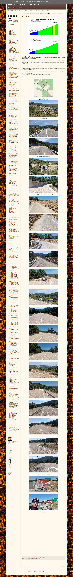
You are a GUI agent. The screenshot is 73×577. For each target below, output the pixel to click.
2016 (9, 461)
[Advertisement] (43, 563)
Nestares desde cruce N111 (12, 230)
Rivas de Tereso (11, 366)
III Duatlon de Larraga (11, 184)
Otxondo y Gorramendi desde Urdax (13, 236)
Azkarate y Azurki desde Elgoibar (13, 73)
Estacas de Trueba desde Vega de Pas (14, 165)
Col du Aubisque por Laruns (12, 115)
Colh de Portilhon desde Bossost (13, 117)
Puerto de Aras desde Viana (12, 266)
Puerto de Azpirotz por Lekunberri (13, 271)
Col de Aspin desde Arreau (12, 103)
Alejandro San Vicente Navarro (13, 441)
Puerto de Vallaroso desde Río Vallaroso (14, 346)
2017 (9, 460)
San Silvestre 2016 (11, 373)
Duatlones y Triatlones (41, 10)
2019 (9, 458)
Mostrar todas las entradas (56, 13)
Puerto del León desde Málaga (13, 354)
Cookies (9, 474)
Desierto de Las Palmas (12, 149)
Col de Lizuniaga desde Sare (12, 108)
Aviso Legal (9, 473)
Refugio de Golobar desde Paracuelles (14, 360)
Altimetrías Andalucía (11, 32)
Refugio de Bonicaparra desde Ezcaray (14, 358)
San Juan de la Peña (11, 369)
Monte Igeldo (10, 223)
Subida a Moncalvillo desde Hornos (13, 397)
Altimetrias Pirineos (11, 41)
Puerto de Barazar (11, 273)
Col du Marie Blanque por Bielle (13, 116)
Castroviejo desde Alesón (12, 95)
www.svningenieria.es (15, 20)
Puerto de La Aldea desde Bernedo (13, 298)
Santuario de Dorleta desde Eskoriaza (13, 386)
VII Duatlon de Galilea (11, 420)
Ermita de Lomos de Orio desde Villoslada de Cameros (13, 156)
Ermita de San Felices (11, 157)
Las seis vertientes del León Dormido (13, 203)
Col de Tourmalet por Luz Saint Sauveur (14, 113)
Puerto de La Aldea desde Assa (13, 297)
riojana (64, 57)
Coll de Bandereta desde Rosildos (13, 119)
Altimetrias (10, 30)
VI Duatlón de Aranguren (12, 415)
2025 (9, 451)
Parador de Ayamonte (11, 238)
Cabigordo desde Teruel (12, 81)
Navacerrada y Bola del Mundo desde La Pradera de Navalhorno (14, 229)
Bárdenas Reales (11, 75)
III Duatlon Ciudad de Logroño (12, 183)
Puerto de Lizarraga (11, 309)
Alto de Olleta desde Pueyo (12, 60)
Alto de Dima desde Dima (12, 47)
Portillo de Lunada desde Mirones (13, 254)
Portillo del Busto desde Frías (12, 256)
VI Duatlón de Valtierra (11, 417)
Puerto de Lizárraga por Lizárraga (13, 310)
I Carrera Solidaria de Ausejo (12, 181)
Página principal (10, 10)
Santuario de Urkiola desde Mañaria (13, 389)
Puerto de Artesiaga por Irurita (12, 270)
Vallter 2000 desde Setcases (12, 413)
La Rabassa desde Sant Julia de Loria (13, 192)
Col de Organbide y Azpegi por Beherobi (14, 109)
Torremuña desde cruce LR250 (13, 403)
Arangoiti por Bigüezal (11, 72)
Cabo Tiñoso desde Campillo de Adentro (14, 82)
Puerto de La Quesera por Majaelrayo (13, 305)
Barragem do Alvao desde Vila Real (13, 76)
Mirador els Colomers (11, 216)
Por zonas (21, 10)
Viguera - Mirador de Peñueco (12, 418)
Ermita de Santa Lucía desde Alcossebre (14, 159)
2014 (9, 463)
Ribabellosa (10, 365)
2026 (9, 447)
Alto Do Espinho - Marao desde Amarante (14, 68)
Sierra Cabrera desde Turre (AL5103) (13, 394)
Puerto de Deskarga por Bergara (13, 282)
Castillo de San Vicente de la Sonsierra (14, 90)
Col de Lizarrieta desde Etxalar (13, 107)
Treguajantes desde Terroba (12, 404)
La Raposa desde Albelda (12, 193)
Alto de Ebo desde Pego (12, 48)
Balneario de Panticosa (12, 74)
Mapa (36, 10)
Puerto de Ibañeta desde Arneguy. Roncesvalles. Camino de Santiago (13, 290)
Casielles (10, 86)
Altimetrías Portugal (11, 42)
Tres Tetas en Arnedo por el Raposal (13, 405)
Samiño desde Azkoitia (12, 368)
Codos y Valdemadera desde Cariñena (14, 101)
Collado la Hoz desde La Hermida (13, 141)
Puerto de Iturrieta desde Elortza (13, 291)
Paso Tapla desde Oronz (12, 240)
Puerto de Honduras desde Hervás (13, 288)
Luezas (10, 209)
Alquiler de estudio (11, 29)
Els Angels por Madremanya (12, 154)
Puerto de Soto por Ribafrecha (12, 342)
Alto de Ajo (10, 46)
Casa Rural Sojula (11, 85)
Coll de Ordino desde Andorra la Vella (13, 127)
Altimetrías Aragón (11, 33)
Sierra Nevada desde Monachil (13, 395)
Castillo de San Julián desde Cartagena (14, 88)
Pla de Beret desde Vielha (12, 251)
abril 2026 (11, 450)
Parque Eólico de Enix (11, 239)
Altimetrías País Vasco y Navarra (13, 40)
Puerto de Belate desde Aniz (12, 274)
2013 (9, 464)
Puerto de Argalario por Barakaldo (13, 267)
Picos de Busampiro (11, 246)
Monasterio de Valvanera (12, 222)
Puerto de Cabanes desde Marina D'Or (14, 278)
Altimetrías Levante (11, 39)
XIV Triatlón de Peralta (11, 426)
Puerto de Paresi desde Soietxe (13, 323)
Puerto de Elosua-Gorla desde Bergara (14, 284)
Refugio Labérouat (11, 361)
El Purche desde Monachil (12, 152)
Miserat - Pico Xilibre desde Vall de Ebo (14, 217)
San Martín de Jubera (11, 370)
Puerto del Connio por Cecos (12, 351)
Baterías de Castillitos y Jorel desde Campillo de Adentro (13, 77)
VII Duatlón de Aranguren (12, 419)
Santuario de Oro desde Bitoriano (13, 388)
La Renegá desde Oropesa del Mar (13, 194)
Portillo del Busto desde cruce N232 (13, 255)
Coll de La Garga (11, 126)
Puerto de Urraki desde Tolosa (12, 345)
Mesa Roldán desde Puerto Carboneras (14, 214)
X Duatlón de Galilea (11, 425)
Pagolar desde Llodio (11, 237)
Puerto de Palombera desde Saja (13, 322)
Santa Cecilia (10, 380)
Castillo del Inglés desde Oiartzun (13, 94)
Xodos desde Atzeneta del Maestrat (13, 429)
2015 (9, 462)
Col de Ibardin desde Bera (12, 105)
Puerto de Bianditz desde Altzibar (13, 276)
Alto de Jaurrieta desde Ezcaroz (13, 51)
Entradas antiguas (62, 566)
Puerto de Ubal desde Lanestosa (13, 343)
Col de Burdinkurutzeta (12, 104)
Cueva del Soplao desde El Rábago (13, 146)
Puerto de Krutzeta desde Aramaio (13, 294)
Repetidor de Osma (11, 364)
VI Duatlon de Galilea (11, 416)
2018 (9, 459)
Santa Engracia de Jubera (12, 381)
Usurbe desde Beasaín (12, 408)
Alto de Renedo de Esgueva (12, 61)
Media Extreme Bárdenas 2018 (13, 213)
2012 (9, 465)
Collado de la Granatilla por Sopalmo (13, 140)
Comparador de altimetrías (28, 10)
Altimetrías (16, 10)
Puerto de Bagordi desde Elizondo (13, 272)
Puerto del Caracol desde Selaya (13, 350)
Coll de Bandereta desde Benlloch (13, 118)
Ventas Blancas (11, 414)
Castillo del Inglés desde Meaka (13, 93)
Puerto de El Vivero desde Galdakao (13, 283)
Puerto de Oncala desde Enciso (13, 318)
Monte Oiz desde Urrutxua (12, 224)
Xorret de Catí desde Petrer (12, 430)
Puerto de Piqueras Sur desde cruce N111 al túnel (35, 16)
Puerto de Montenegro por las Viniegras (14, 315)
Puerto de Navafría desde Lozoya (13, 317)
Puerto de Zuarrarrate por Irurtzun (13, 348)
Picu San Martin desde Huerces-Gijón (13, 247)
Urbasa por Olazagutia (12, 407)
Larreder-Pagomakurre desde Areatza (13, 201)
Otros (48, 10)
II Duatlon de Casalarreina (12, 182)
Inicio (41, 566)
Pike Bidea (10, 250)
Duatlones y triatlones (11, 24)
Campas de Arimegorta (12, 84)
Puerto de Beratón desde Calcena (13, 275)
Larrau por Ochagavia (11, 200)
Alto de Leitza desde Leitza (12, 57)
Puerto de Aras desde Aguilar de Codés (14, 264)
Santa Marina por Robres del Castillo (13, 382)
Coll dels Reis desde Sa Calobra (13, 133)
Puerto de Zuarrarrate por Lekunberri (13, 349)
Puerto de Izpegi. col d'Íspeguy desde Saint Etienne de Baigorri (13, 292)
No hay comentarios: (37, 557)
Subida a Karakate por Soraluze (13, 396)
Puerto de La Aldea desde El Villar (13, 299)
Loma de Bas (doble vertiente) (12, 208)
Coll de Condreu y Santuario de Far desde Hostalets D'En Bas (13, 123)
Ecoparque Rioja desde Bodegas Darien (14, 151)
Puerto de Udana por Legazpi (12, 344)
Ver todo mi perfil (10, 443)
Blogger (44, 571)
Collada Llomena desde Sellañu (13, 134)
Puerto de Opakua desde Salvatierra (13, 319)
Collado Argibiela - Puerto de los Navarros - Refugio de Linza (13, 136)
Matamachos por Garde (12, 212)
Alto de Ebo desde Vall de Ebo (12, 49)
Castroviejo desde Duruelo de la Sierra (14, 96)
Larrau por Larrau (11, 199)
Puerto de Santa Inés (11, 335)
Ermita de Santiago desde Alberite (13, 161)
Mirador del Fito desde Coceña (13, 215)
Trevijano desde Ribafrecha (12, 406)
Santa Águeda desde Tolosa (12, 379)
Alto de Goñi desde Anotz (12, 50)
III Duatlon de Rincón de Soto (12, 185)
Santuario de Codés (11, 385)
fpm (37, 571)
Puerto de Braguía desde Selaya (13, 277)
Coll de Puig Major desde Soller (13, 128)
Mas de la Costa (11, 211)
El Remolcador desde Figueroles (13, 153)
